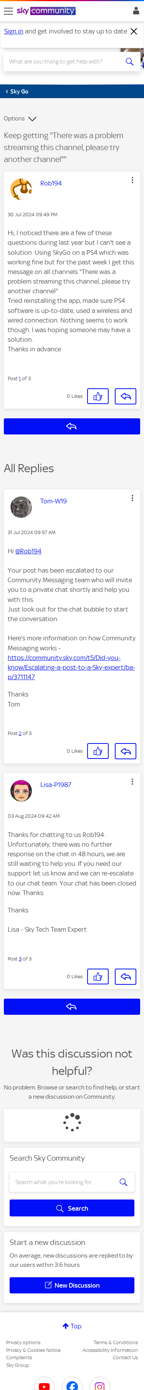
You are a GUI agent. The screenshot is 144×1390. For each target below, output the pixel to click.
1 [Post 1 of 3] (20, 378)
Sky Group (17, 1365)
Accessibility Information (110, 1350)
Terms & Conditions (116, 1342)
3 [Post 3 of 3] (20, 959)
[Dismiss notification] (134, 31)
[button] (132, 180)
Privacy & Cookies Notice (33, 1350)
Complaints (19, 1357)
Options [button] (14, 118)
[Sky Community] (47, 11)
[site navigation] (8, 11)
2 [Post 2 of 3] (20, 733)
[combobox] (65, 61)
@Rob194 (28, 551)
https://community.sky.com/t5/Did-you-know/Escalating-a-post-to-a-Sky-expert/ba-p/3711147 (71, 667)
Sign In (134, 12)
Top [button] (76, 1326)
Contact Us (125, 1357)
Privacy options (23, 1342)
